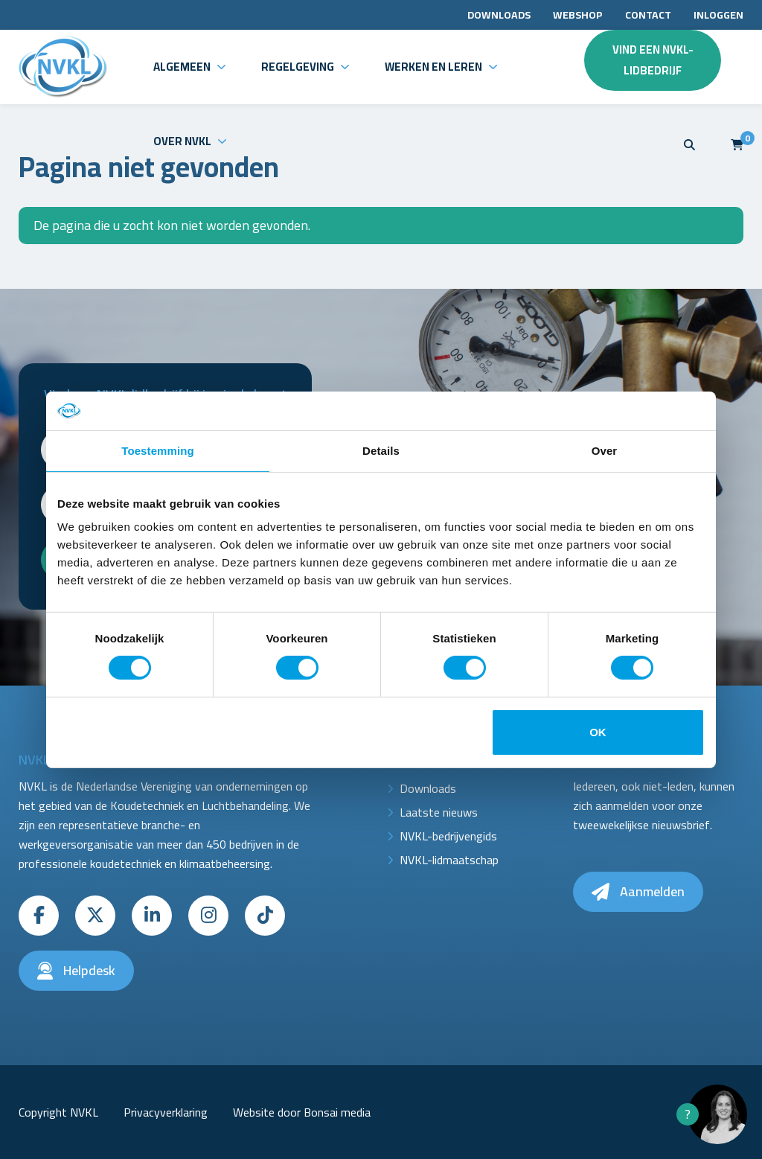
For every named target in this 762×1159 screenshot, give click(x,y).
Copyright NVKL (58, 1112)
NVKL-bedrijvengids (448, 836)
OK (597, 732)
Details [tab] (381, 450)
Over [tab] (605, 450)
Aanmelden (638, 891)
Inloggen (718, 15)
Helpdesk (76, 970)
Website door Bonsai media (302, 1112)
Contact (648, 15)
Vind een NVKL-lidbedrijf (653, 60)
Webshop (578, 15)
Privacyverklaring (166, 1112)
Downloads (499, 15)
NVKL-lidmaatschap (449, 860)
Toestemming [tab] (157, 450)
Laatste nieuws (439, 812)
